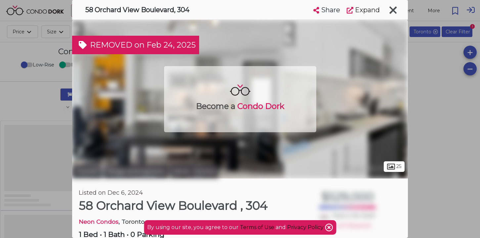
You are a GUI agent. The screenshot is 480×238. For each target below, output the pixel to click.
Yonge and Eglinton (136, 171)
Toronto (87, 171)
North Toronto (194, 171)
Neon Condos (98, 221)
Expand (363, 10)
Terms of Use (257, 227)
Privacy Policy (306, 227)
